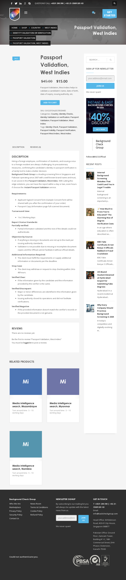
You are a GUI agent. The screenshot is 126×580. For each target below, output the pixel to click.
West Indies (51, 27)
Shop (24, 27)
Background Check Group (23, 174)
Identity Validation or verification (32, 33)
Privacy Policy (15, 510)
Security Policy (15, 514)
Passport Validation (24, 38)
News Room (35, 503)
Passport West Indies (50, 133)
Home (14, 27)
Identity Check (52, 127)
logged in (27, 342)
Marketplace (15, 507)
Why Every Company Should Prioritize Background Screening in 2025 (105, 311)
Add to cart (50, 102)
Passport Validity (48, 130)
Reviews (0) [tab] (35, 147)
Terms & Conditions (39, 507)
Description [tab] (18, 147)
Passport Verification (66, 130)
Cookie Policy (36, 510)
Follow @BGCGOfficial (96, 156)
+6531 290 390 (57, 3)
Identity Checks (66, 113)
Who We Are (15, 503)
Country (36, 27)
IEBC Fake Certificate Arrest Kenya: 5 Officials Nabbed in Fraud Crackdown (105, 247)
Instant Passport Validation (36, 187)
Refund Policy (36, 514)
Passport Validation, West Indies (43, 180)
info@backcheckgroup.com (105, 513)
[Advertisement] (100, 381)
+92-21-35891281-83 (74, 3)
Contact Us (14, 518)
